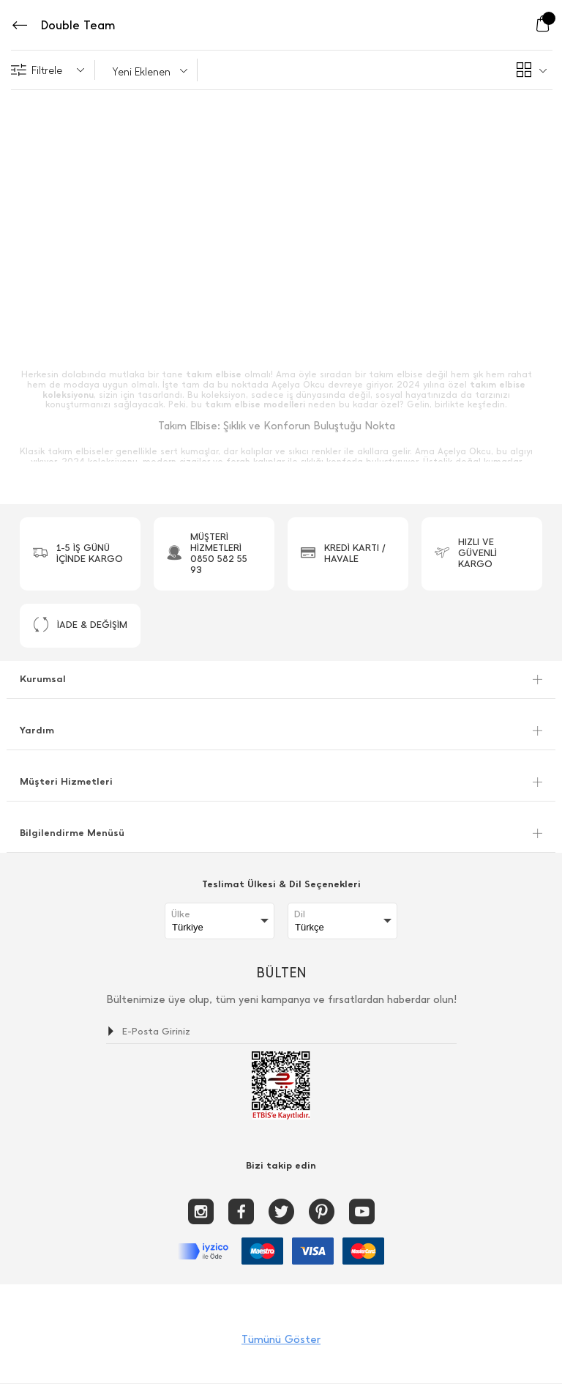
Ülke (180, 914)
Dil (299, 914)
